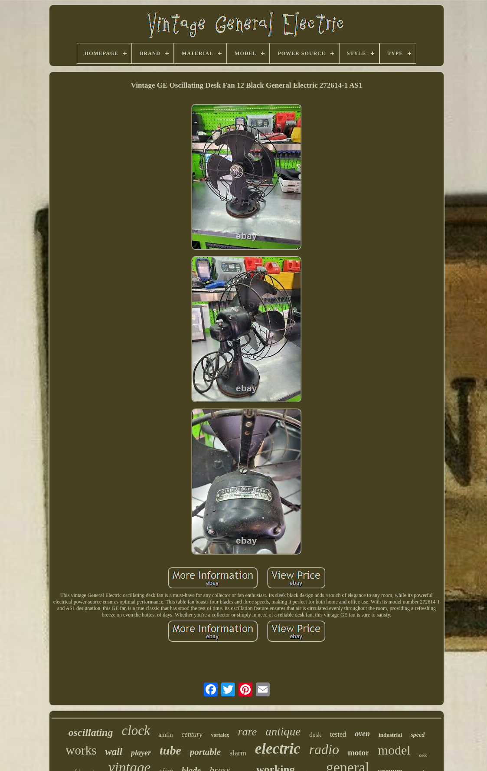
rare (247, 731)
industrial (390, 735)
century (192, 734)
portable (205, 752)
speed (418, 735)
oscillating (91, 732)
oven (362, 733)
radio (324, 749)
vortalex (220, 735)
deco (423, 755)
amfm (166, 735)
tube (170, 750)
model (394, 750)
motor (358, 752)
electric (278, 748)
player (141, 752)
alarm (237, 753)
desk (315, 734)
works (81, 750)
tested (338, 734)
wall (113, 751)
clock (135, 730)
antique (283, 731)
